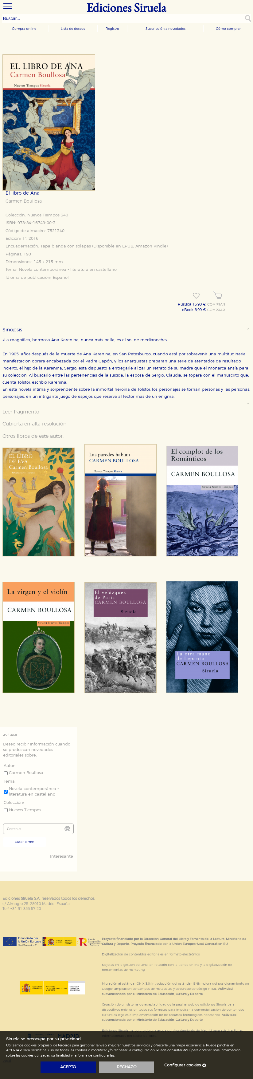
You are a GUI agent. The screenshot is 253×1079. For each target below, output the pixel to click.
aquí (186, 1050)
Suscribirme (24, 842)
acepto (68, 1067)
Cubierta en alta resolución (34, 423)
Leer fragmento (20, 411)
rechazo (127, 1067)
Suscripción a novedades (165, 28)
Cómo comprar (228, 28)
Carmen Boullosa (24, 201)
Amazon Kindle (150, 246)
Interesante (61, 857)
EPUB (127, 246)
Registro (112, 28)
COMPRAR (216, 304)
